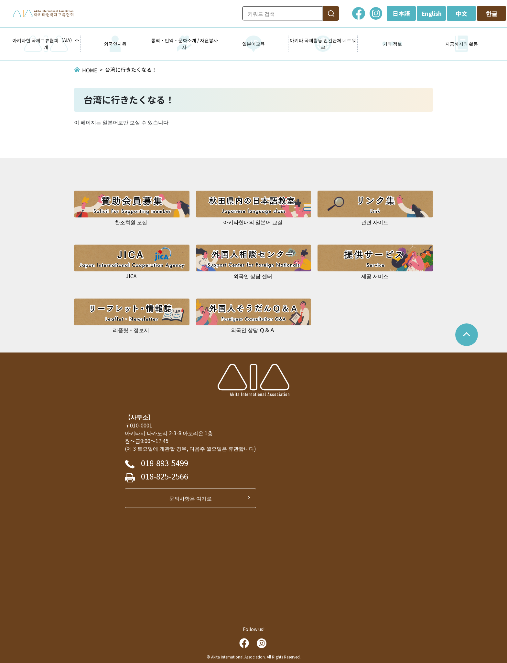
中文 (461, 13)
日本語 (401, 13)
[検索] (331, 13)
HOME (89, 70)
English (431, 13)
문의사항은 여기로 (193, 498)
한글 (491, 13)
